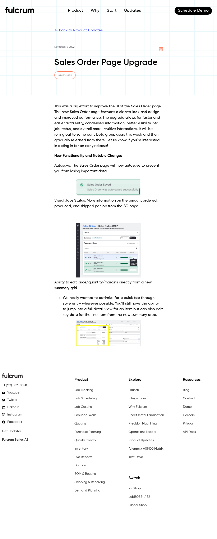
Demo (193, 11)
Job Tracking (83, 390)
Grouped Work (85, 415)
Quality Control (85, 440)
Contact (189, 398)
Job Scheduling (85, 398)
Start (112, 11)
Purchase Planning (87, 432)
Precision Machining (143, 423)
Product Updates (141, 440)
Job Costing (83, 406)
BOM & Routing (85, 473)
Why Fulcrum (138, 406)
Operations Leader (142, 432)
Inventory (81, 448)
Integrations (137, 398)
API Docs (189, 432)
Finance (80, 465)
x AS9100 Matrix (146, 449)
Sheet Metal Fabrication (146, 415)
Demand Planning (87, 490)
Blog (186, 390)
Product (75, 11)
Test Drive (136, 457)
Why (95, 11)
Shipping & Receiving (89, 482)
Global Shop (138, 505)
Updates (132, 11)
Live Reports (83, 457)
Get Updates (12, 431)
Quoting (80, 423)
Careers (189, 415)
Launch (134, 390)
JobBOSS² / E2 (139, 496)
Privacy (188, 423)
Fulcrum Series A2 (15, 439)
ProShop (135, 488)
